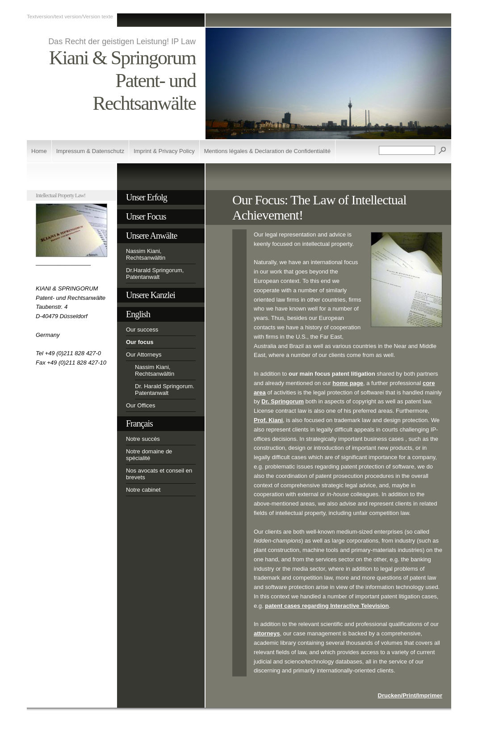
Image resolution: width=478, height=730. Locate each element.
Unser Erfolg (146, 197)
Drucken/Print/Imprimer (410, 695)
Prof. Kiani (268, 420)
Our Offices (140, 405)
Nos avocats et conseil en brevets (159, 474)
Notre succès (143, 439)
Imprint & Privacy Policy (164, 151)
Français (139, 423)
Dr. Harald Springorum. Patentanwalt (164, 389)
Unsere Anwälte (151, 236)
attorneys (267, 633)
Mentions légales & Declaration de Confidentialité (267, 151)
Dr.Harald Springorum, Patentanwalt (155, 273)
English (138, 314)
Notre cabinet (143, 489)
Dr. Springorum (282, 401)
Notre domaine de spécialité (149, 454)
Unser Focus (146, 216)
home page (347, 383)
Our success (142, 329)
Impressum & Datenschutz (90, 151)
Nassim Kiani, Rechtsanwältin (145, 254)
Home (39, 151)
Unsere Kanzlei (150, 295)
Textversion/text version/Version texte (70, 16)
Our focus (139, 342)
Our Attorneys (143, 354)
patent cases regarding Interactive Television (327, 605)
